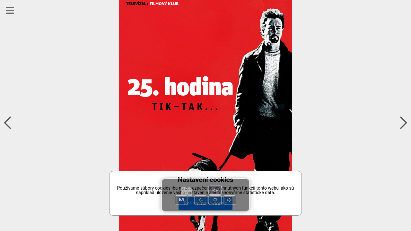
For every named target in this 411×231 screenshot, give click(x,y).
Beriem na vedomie (205, 204)
